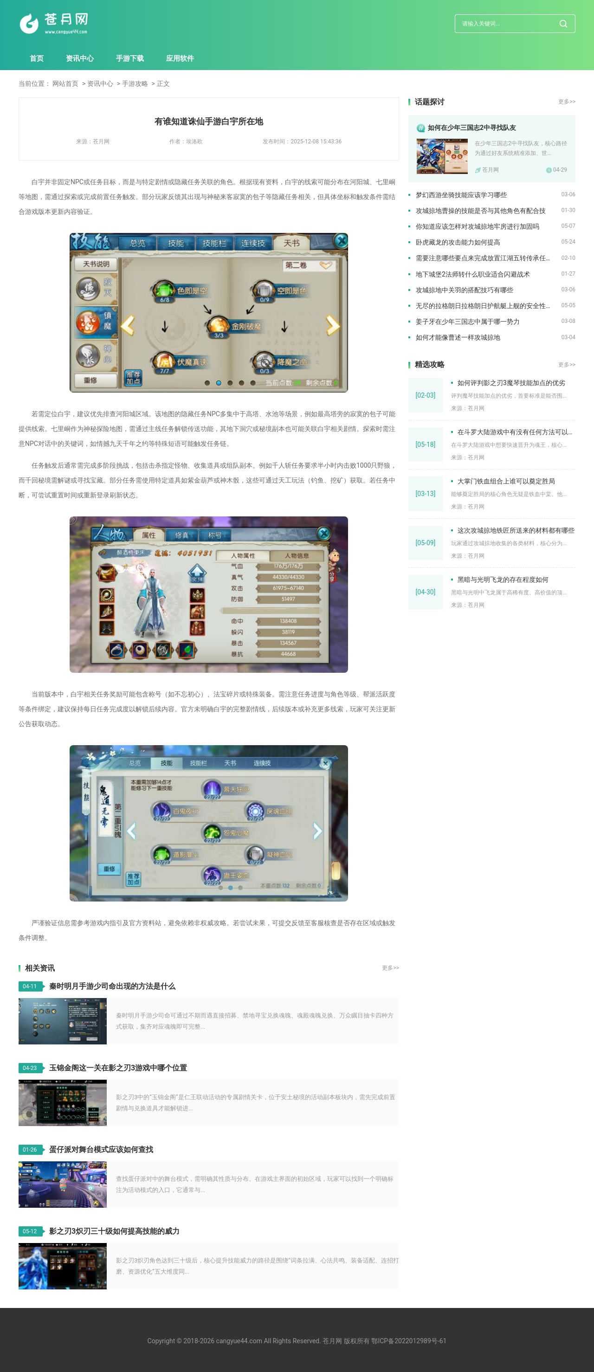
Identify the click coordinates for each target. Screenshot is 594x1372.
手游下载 (130, 58)
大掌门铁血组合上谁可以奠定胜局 (506, 481)
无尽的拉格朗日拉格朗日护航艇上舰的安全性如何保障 (489, 305)
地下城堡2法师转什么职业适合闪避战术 (473, 274)
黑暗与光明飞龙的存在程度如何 (503, 579)
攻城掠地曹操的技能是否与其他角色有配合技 (481, 210)
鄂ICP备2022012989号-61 (408, 1341)
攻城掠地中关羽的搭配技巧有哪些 (464, 290)
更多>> (390, 968)
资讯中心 (80, 58)
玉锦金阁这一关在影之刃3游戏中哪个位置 (118, 1067)
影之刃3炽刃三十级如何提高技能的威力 (114, 1231)
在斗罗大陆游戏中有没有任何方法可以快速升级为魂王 (516, 432)
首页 (37, 58)
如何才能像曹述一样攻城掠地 (458, 337)
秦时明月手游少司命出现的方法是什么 (112, 986)
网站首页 (65, 83)
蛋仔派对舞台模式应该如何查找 (101, 1149)
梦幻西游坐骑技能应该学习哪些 (461, 195)
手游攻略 (135, 83)
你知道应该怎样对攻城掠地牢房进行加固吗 (477, 226)
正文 (163, 83)
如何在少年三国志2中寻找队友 (472, 127)
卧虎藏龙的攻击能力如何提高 (458, 242)
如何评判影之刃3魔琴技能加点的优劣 (511, 382)
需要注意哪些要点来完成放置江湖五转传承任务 (484, 258)
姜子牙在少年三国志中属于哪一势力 (468, 321)
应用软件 (180, 58)
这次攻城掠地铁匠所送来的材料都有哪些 (516, 530)
